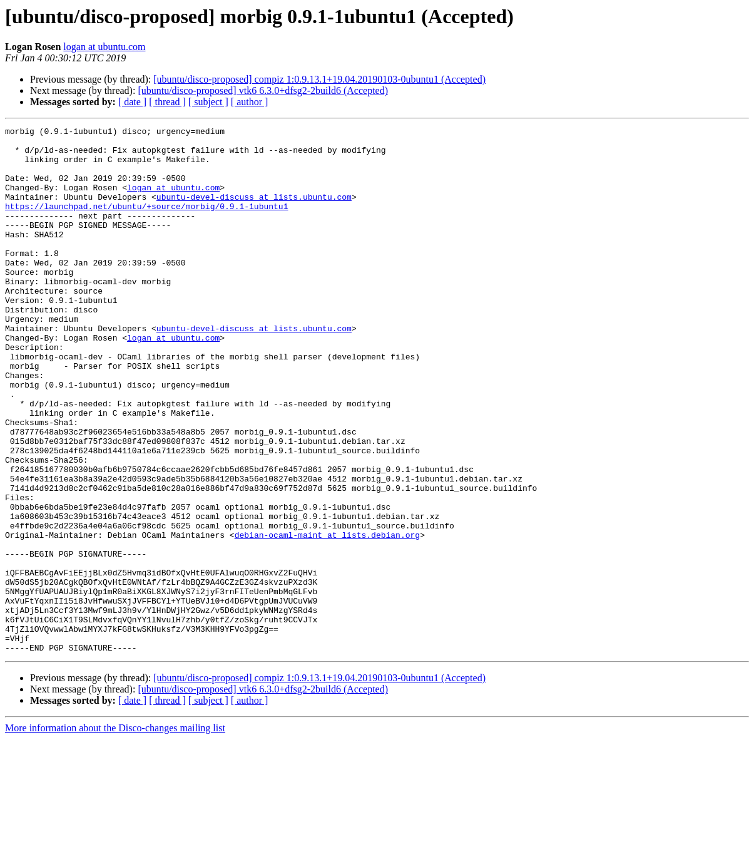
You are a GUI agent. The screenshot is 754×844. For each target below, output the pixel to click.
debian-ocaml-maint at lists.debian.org (327, 617)
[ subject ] (208, 101)
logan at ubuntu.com (104, 46)
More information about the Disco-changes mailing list (115, 833)
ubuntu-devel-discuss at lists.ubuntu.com (254, 211)
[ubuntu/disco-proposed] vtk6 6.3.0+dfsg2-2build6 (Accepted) (263, 90)
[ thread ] (167, 101)
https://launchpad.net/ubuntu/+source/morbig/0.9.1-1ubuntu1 (146, 223)
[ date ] (132, 101)
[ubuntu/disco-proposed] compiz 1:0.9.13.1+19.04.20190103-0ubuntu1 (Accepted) (319, 79)
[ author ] (249, 101)
